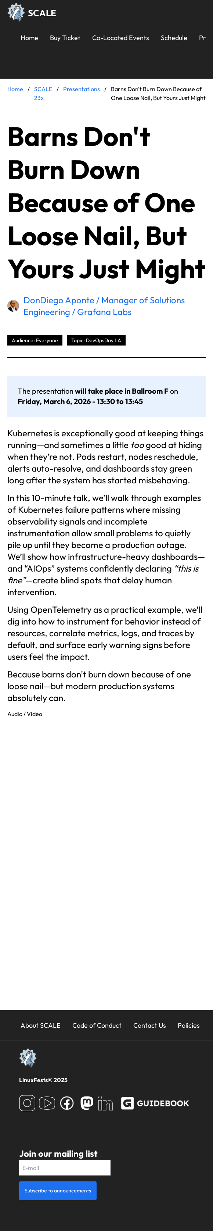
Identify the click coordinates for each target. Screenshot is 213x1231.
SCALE (42, 12)
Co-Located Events (120, 37)
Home (29, 37)
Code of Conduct (97, 1025)
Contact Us (149, 1025)
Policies (189, 1025)
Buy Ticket (65, 37)
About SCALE (41, 1025)
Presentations (81, 89)
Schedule (174, 37)
